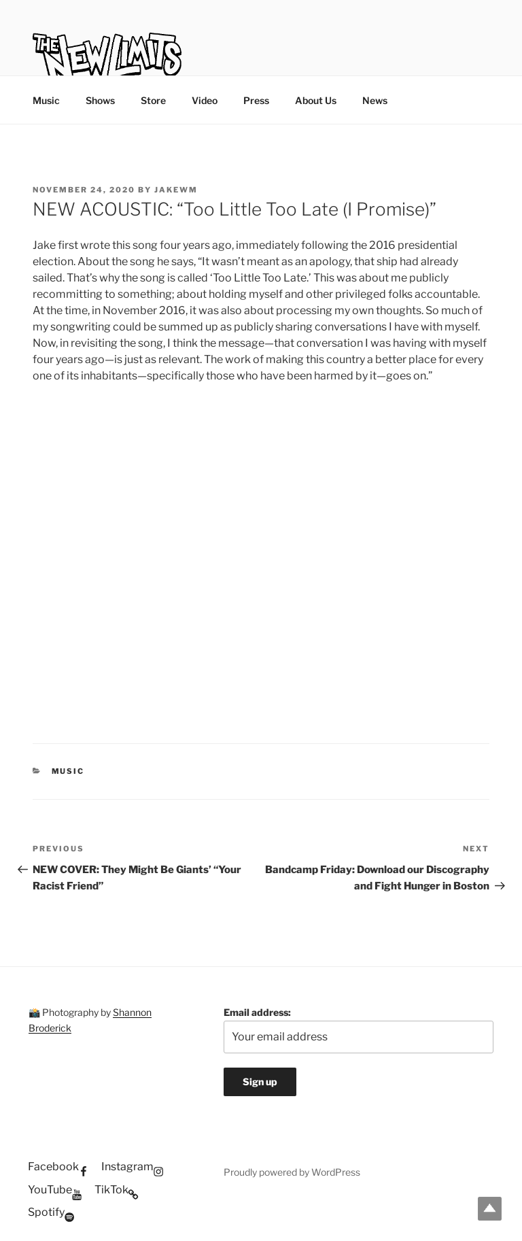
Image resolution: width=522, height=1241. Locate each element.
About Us (315, 100)
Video (205, 100)
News (374, 100)
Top (490, 1209)
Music (46, 100)
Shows (100, 100)
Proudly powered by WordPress (292, 1172)
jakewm (176, 189)
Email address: (358, 1029)
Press (256, 100)
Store (153, 100)
